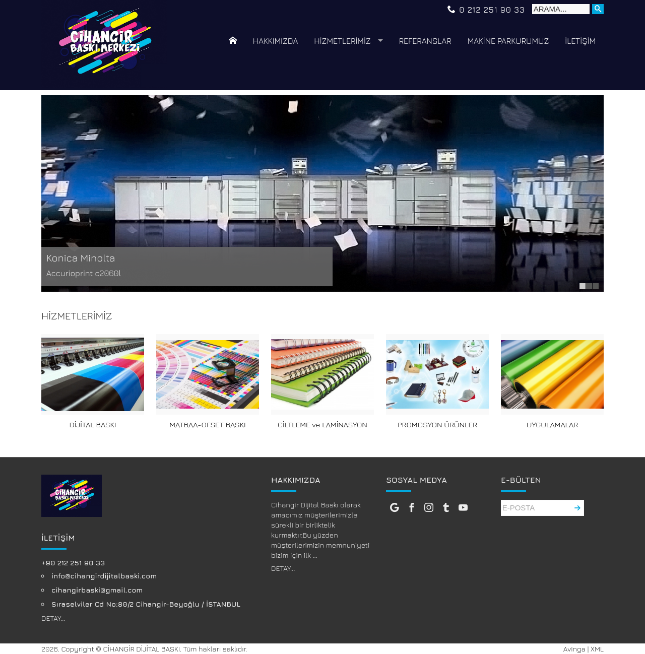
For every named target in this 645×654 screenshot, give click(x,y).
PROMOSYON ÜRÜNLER (437, 424)
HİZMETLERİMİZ (342, 40)
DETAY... (53, 618)
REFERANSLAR (425, 40)
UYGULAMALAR (552, 424)
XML (597, 648)
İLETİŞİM (580, 40)
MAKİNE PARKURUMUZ (508, 40)
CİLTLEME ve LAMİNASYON (322, 424)
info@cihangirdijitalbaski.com (104, 575)
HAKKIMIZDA (275, 40)
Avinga (574, 648)
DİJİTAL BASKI (93, 424)
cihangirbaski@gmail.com (97, 589)
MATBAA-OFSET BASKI (207, 424)
